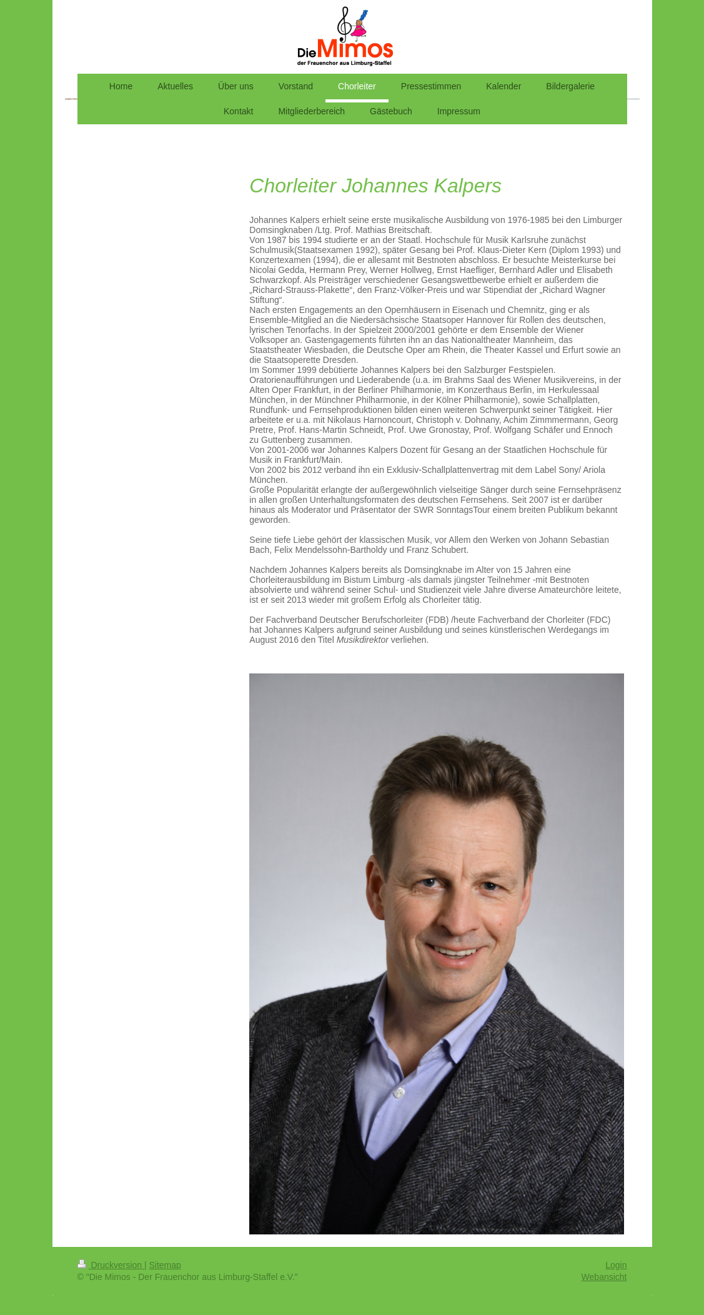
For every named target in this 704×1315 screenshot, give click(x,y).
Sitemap (165, 1265)
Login (616, 1265)
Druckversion (110, 1265)
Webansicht (604, 1277)
